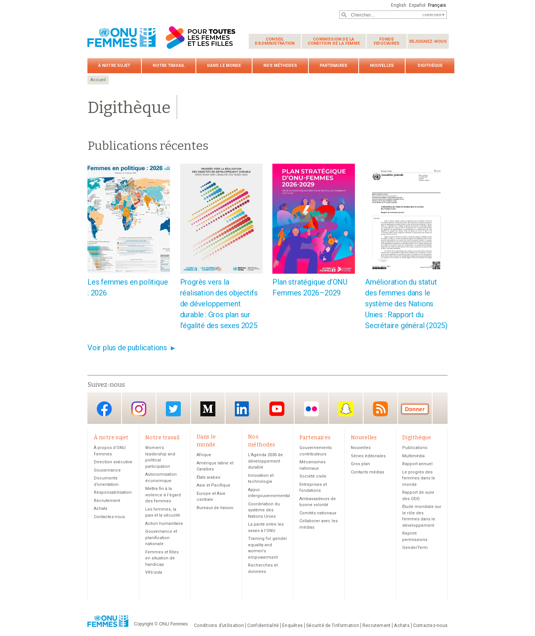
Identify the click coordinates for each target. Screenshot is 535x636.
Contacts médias (367, 472)
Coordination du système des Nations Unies (264, 510)
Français (437, 5)
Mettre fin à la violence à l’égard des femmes (163, 494)
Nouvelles (382, 65)
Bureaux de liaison (215, 507)
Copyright (143, 624)
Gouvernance (107, 470)
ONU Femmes (173, 624)
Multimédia (413, 456)
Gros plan (360, 463)
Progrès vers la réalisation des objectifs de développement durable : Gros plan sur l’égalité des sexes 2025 (219, 303)
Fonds (387, 41)
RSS (380, 408)
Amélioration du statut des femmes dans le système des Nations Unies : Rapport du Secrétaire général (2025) (406, 303)
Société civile (312, 476)
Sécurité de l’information (332, 625)
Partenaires (333, 65)
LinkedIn (242, 408)
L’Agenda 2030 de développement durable (265, 461)
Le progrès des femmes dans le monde (418, 478)
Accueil (98, 79)
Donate (415, 408)
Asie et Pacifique (213, 485)
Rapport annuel (417, 463)
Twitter (173, 408)
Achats (100, 508)
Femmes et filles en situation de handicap (162, 558)
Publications (414, 447)
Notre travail (168, 65)
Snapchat (346, 408)
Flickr (311, 408)
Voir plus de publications (127, 347)
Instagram (139, 408)
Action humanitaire (164, 523)
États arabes (208, 477)
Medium (208, 408)
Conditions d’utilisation (219, 625)
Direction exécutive (113, 462)
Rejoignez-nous (428, 41)
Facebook (104, 408)
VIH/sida (153, 572)
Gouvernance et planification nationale (161, 537)
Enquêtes (292, 625)
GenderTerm (415, 547)
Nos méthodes (280, 65)
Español (417, 5)
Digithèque (430, 65)
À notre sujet (114, 65)
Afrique (204, 454)
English (398, 5)
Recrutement (107, 500)
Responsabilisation (113, 492)
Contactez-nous (109, 516)
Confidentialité (263, 625)
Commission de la (334, 41)
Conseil (275, 41)
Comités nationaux (317, 513)
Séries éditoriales (368, 456)
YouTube (277, 408)
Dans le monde (224, 65)
